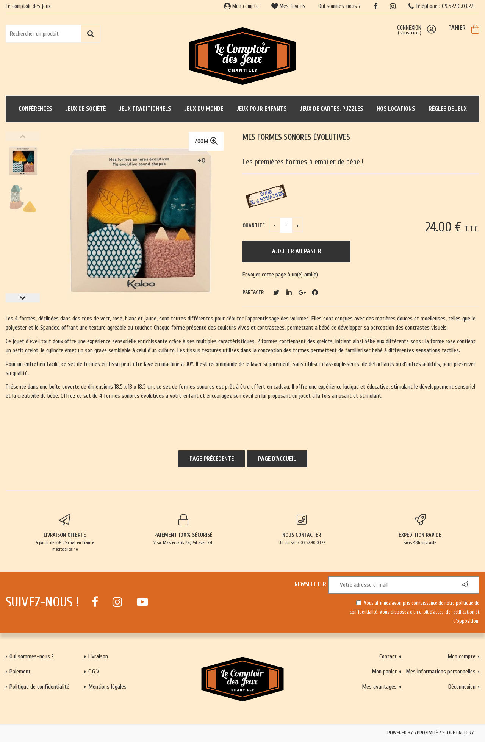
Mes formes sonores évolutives (296, 137)
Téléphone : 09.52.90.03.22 (441, 6)
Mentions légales (107, 686)
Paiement (20, 671)
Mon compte (241, 6)
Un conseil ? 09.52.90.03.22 (301, 529)
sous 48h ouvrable (420, 529)
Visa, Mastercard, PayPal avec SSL (183, 529)
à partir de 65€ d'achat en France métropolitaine (65, 533)
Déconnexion (462, 686)
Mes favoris (288, 6)
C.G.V (93, 671)
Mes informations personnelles (441, 671)
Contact (388, 656)
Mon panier (384, 671)
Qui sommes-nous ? (339, 6)
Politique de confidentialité (39, 686)
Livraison (98, 656)
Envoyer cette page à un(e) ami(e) (280, 274)
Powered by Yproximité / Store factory (430, 733)
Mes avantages (379, 686)
